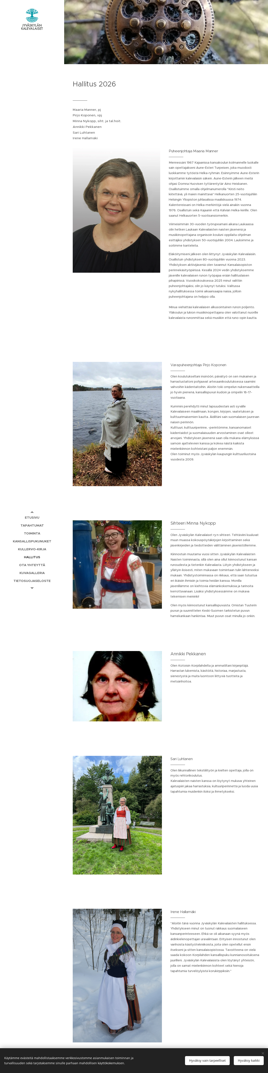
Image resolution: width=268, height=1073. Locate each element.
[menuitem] (32, 517)
